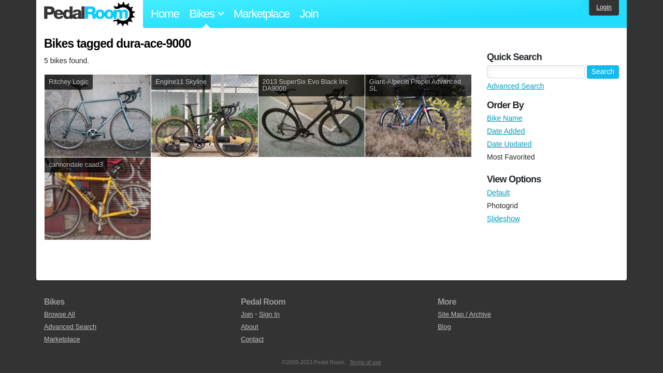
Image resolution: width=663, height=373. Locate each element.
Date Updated (509, 144)
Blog (444, 327)
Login (603, 7)
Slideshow (503, 218)
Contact (252, 339)
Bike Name (504, 118)
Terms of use (365, 362)
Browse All (59, 314)
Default (498, 193)
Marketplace (262, 13)
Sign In (269, 314)
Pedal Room (89, 14)
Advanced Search (515, 86)
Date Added (506, 131)
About (249, 327)
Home (165, 13)
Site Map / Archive (464, 314)
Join (309, 13)
